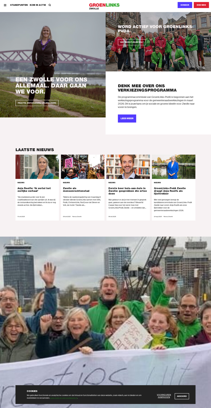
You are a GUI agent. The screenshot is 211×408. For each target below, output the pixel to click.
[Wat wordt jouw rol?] (132, 42)
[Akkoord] (182, 396)
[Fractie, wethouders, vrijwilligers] (37, 103)
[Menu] (5, 5)
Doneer (185, 5)
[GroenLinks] (105, 5)
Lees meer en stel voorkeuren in (63, 398)
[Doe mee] (201, 5)
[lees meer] (127, 118)
